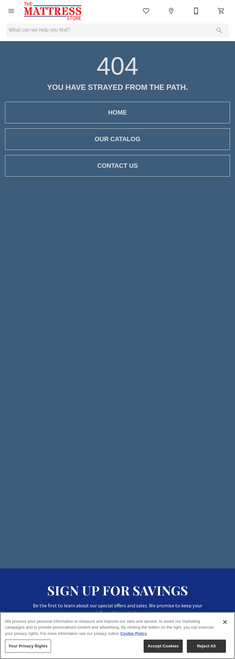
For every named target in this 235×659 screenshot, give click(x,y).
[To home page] (53, 11)
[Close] (225, 622)
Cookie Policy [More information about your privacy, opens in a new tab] (133, 633)
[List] (146, 10)
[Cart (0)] (221, 10)
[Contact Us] (196, 10)
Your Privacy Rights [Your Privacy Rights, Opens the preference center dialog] (28, 646)
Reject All (206, 646)
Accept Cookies (163, 646)
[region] (117, 635)
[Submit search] (219, 30)
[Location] (171, 10)
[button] (11, 10)
